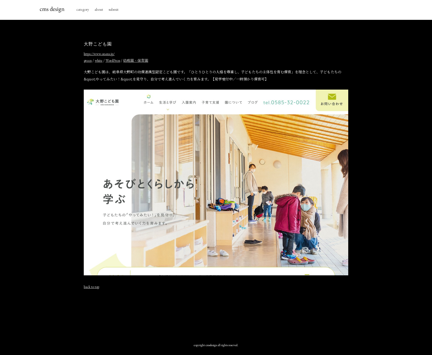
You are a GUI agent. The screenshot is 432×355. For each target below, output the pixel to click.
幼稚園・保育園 (135, 60)
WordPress (113, 60)
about (98, 9)
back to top (91, 286)
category (82, 9)
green (88, 60)
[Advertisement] (216, 313)
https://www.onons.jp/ (99, 54)
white (98, 60)
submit (113, 9)
